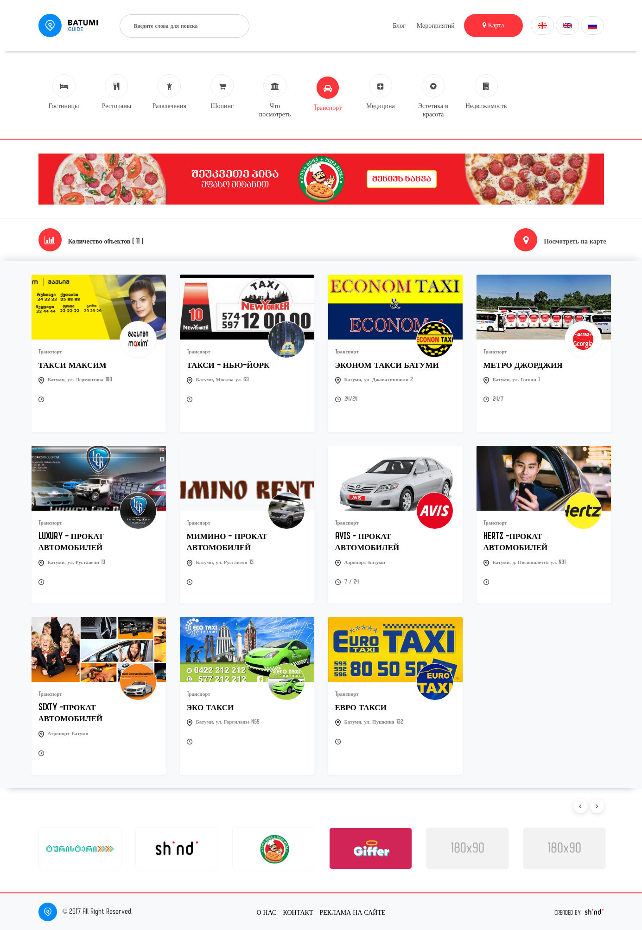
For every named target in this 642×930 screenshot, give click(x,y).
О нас (266, 912)
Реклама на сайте (353, 912)
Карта (493, 25)
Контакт (298, 912)
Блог (399, 26)
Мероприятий (436, 26)
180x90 (467, 848)
